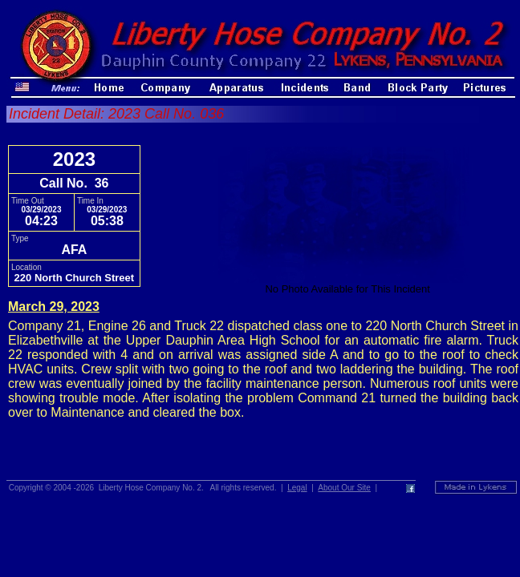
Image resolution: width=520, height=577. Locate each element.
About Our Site (344, 487)
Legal (297, 487)
